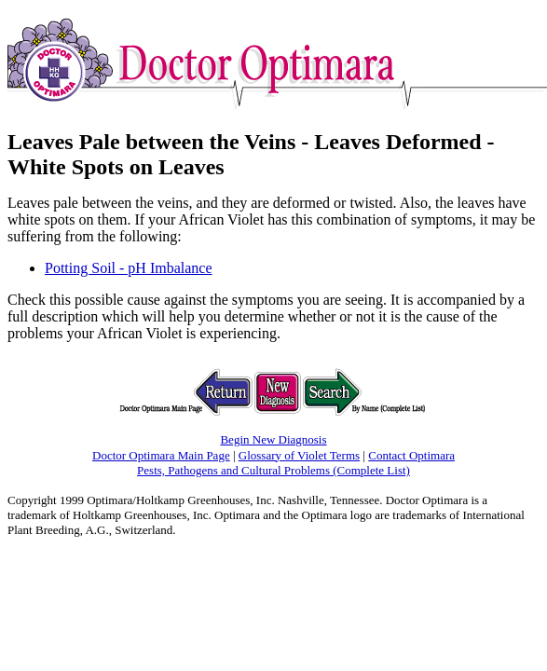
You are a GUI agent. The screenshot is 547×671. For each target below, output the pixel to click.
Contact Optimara (411, 455)
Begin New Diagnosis (273, 439)
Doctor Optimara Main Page (161, 455)
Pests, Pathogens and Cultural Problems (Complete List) (273, 470)
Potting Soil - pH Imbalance (128, 268)
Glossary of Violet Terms (299, 455)
